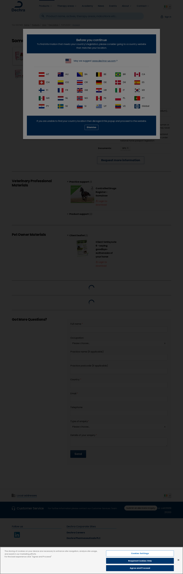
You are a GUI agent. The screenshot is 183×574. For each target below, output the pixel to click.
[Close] (178, 562)
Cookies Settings (140, 555)
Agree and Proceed (140, 570)
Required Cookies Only (140, 563)
